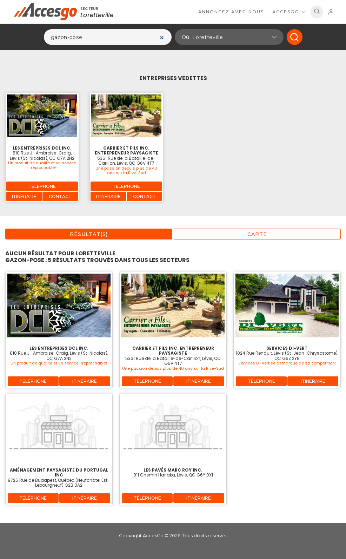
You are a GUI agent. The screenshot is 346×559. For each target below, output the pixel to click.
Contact (60, 196)
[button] (229, 37)
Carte (257, 234)
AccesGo (289, 11)
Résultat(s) (89, 234)
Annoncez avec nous (231, 11)
